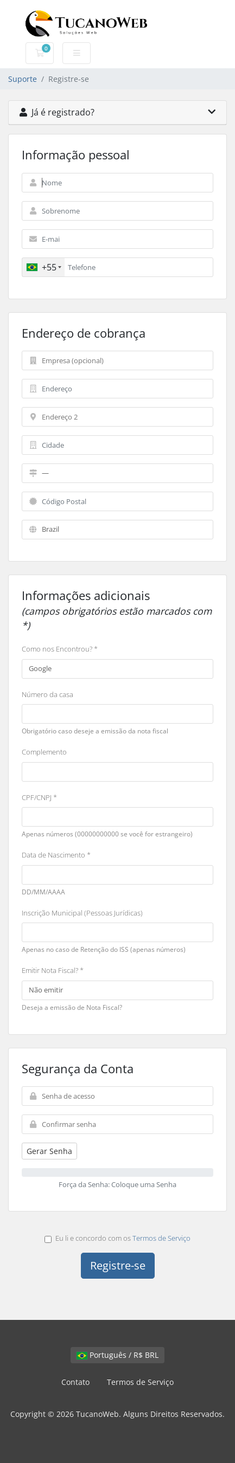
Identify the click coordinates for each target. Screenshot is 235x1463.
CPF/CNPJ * (39, 797)
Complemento (44, 752)
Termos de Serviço (161, 1238)
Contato (75, 1382)
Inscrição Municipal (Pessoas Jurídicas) (82, 913)
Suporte (22, 79)
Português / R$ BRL (117, 1355)
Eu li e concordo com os (117, 1238)
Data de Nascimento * (56, 855)
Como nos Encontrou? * (60, 649)
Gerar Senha (49, 1151)
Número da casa (47, 694)
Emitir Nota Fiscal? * (53, 970)
